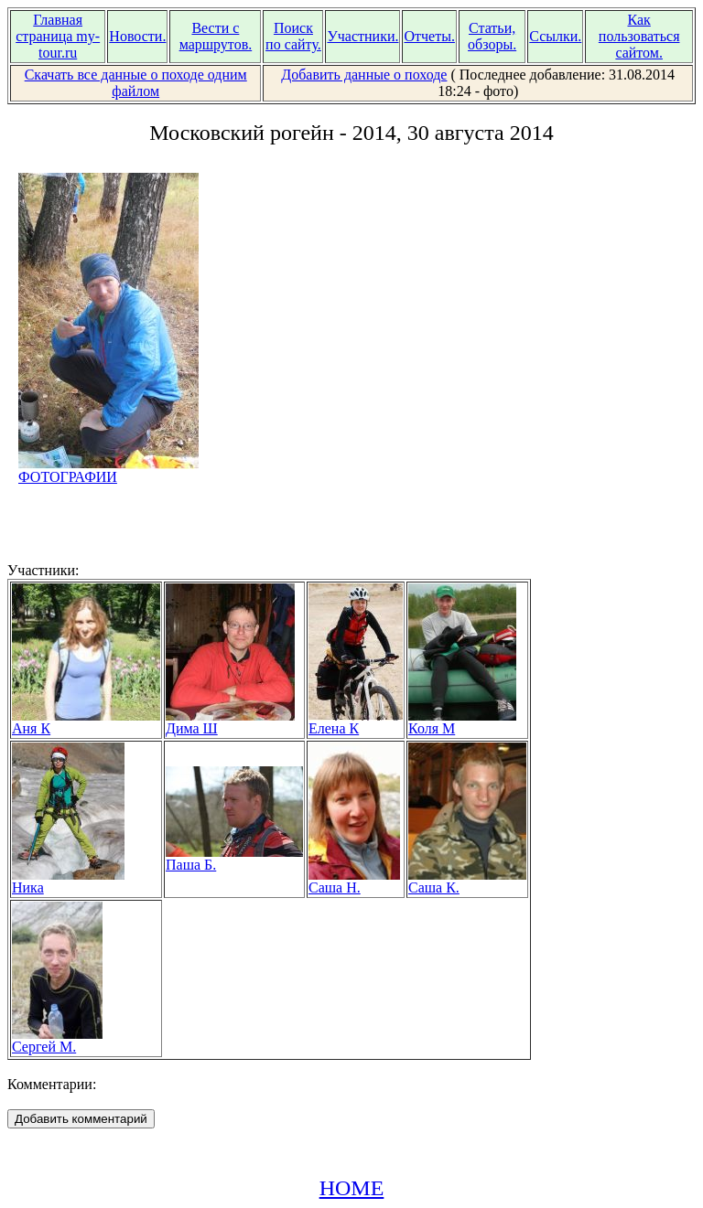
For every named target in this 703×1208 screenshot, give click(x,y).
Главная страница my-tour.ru (58, 36)
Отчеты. (429, 36)
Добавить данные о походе (364, 74)
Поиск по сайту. (293, 36)
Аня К (86, 722)
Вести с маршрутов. (216, 36)
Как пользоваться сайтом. (639, 36)
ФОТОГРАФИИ (108, 470)
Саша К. (467, 881)
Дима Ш (230, 722)
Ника (68, 881)
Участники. (362, 36)
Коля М (462, 722)
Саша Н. (354, 881)
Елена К (355, 722)
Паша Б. (234, 858)
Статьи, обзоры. (492, 36)
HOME (351, 1188)
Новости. (137, 36)
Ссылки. (555, 36)
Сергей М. (57, 1040)
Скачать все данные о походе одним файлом (136, 83)
